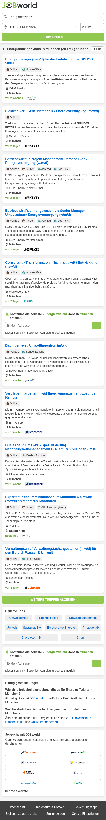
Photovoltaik (91, 627)
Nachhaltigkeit (48, 617)
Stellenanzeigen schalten (22, 813)
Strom (81, 637)
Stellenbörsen (55, 813)
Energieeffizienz (19, 49)
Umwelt (12, 627)
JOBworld (36, 698)
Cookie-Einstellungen (86, 813)
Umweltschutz (18, 617)
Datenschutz (16, 807)
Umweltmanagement (83, 617)
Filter (97, 48)
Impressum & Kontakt (49, 807)
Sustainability (32, 627)
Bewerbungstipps (86, 807)
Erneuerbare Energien (62, 627)
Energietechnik (31, 637)
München (53, 49)
